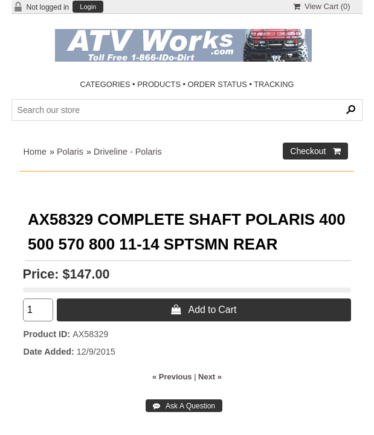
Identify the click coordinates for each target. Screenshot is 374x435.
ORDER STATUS (217, 84)
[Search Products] (187, 110)
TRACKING (274, 84)
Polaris (70, 151)
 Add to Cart (203, 309)
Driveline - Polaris (128, 151)
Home (35, 151)
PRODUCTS (159, 84)
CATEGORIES (105, 84)
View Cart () (321, 6)
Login (88, 7)
